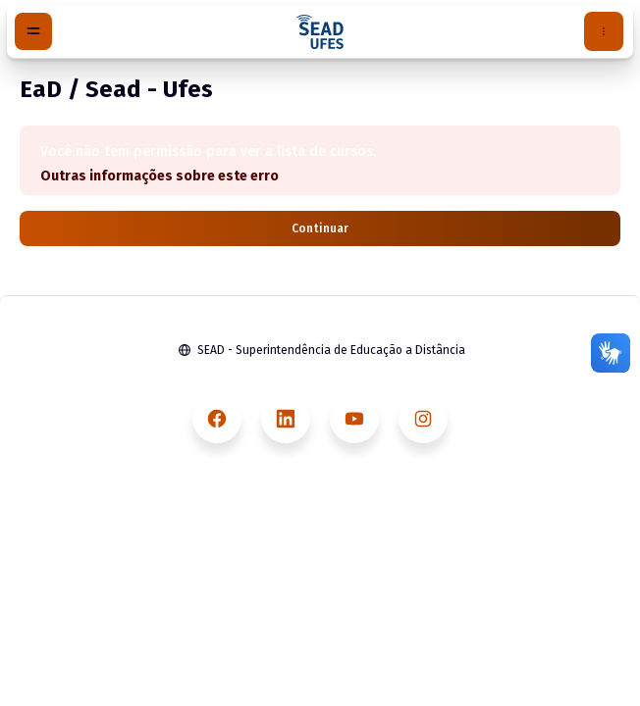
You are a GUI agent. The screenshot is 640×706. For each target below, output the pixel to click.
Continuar (320, 228)
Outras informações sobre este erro (159, 176)
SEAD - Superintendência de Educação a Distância (331, 350)
